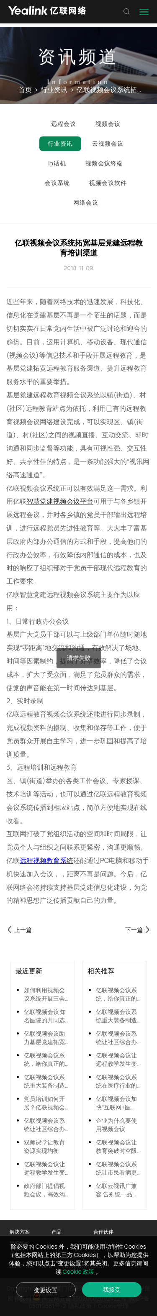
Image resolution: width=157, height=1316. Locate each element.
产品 (56, 1231)
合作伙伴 (103, 1231)
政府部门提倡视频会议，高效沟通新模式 (44, 1190)
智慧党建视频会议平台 (59, 501)
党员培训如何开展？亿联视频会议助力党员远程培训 (44, 1103)
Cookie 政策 (79, 1271)
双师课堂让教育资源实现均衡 (44, 1146)
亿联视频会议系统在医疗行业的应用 (116, 1081)
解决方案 (20, 1231)
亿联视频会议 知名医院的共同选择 (45, 1016)
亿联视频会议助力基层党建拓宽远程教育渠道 (44, 1037)
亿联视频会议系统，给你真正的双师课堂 (44, 1059)
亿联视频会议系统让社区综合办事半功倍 (44, 1124)
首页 (25, 90)
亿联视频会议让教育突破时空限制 (116, 1146)
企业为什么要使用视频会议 (116, 1124)
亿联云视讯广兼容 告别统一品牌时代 (117, 1190)
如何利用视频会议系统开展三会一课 (44, 994)
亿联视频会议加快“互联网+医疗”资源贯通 (116, 1103)
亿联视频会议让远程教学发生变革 (44, 1168)
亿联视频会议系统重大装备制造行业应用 (44, 1081)
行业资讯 (54, 90)
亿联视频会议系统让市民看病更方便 (116, 1168)
